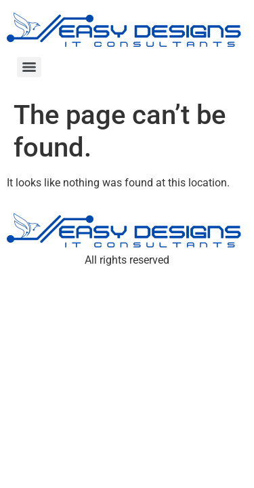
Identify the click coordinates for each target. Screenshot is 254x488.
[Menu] (29, 67)
